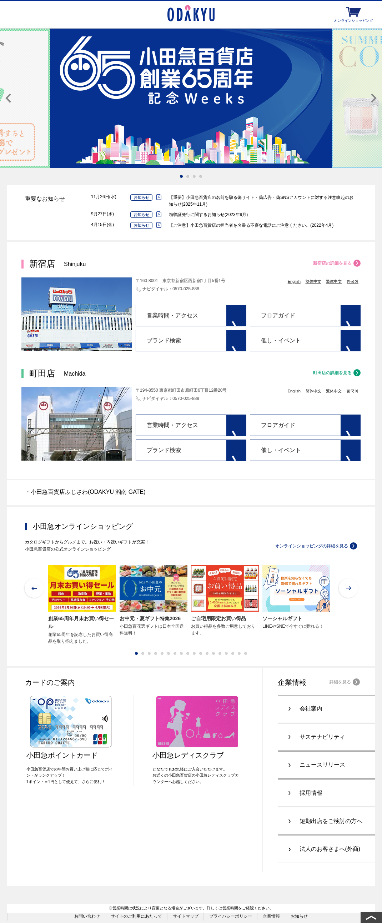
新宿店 (57, 264)
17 (239, 653)
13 (213, 653)
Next (374, 98)
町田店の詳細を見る (332, 372)
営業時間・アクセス (172, 315)
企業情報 (271, 895)
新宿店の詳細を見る (332, 263)
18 (245, 653)
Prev (8, 98)
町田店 (57, 373)
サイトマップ (185, 895)
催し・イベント (281, 340)
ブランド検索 (164, 340)
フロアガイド (278, 315)
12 (207, 653)
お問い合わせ (87, 895)
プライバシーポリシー (230, 895)
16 (232, 653)
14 (219, 653)
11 (200, 653)
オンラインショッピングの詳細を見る (311, 545)
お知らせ (299, 895)
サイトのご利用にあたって (136, 895)
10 (194, 653)
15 (226, 653)
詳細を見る (340, 681)
